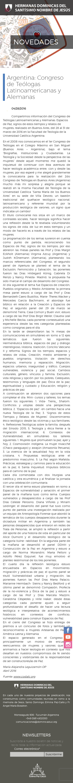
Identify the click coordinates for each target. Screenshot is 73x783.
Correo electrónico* (27, 748)
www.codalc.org (24, 676)
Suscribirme (54, 754)
